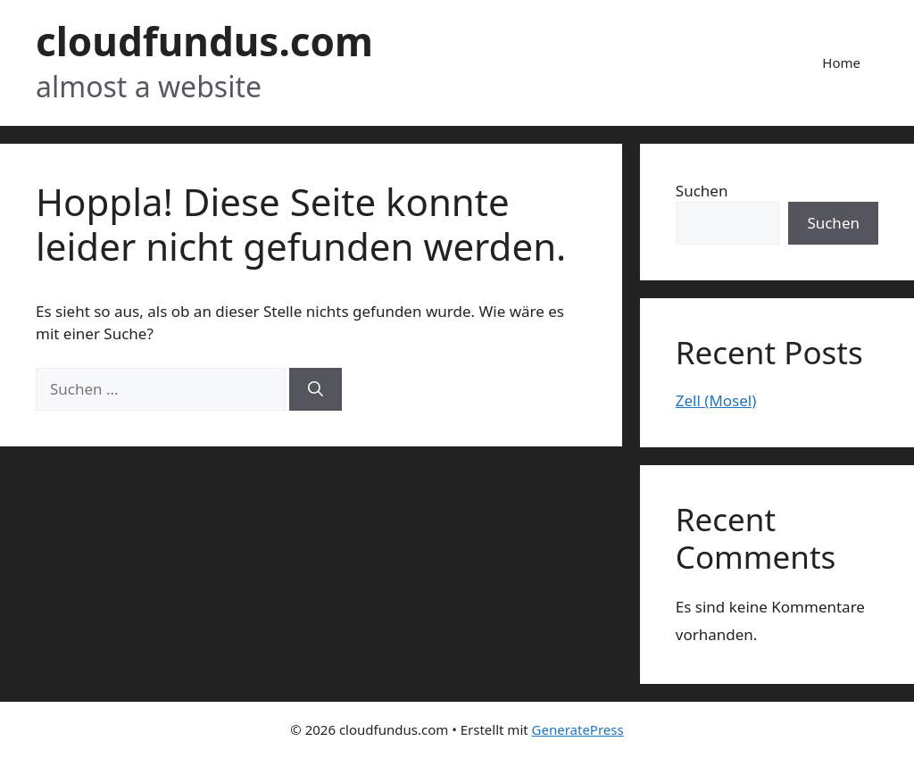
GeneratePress (578, 729)
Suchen (702, 190)
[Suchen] (315, 389)
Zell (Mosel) (716, 400)
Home (841, 62)
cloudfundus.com (204, 41)
